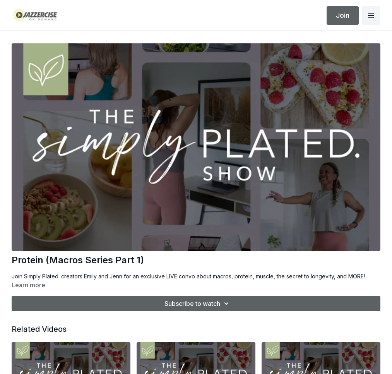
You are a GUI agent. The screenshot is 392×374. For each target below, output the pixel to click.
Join (342, 15)
